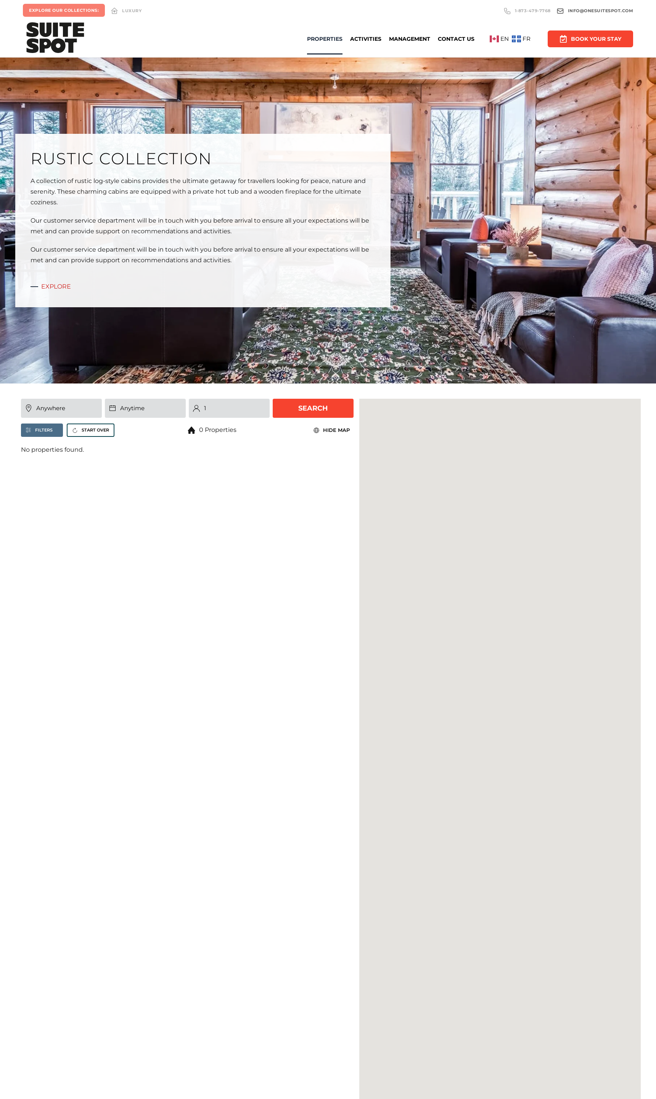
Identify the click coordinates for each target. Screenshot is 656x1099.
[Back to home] (55, 39)
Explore (53, 286)
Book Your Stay (590, 38)
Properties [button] (324, 38)
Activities (365, 38)
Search (313, 411)
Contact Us (456, 38)
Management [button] (409, 38)
